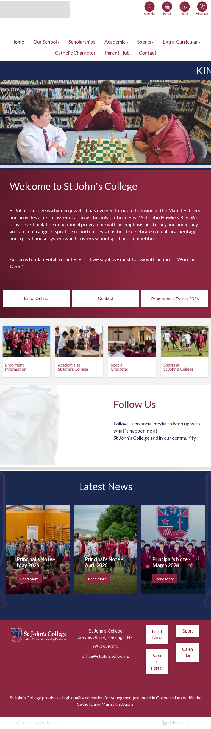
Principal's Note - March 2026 (171, 562)
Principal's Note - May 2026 (36, 562)
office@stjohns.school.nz (105, 656)
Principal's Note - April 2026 (104, 562)
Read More (29, 578)
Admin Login (176, 723)
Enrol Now (157, 634)
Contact (105, 298)
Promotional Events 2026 (175, 298)
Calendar (187, 652)
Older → (106, 604)
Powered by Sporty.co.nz (38, 723)
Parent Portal (157, 661)
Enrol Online (36, 298)
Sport (187, 631)
